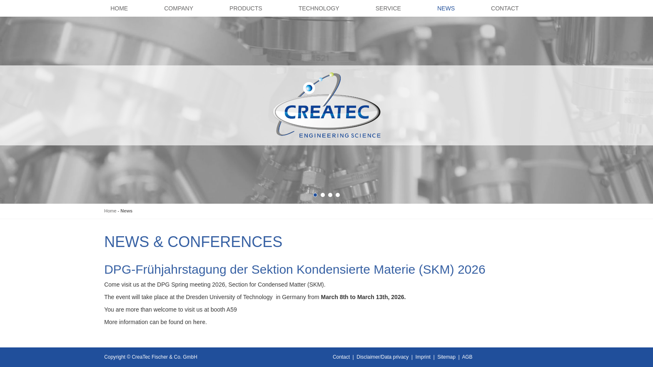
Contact (341, 357)
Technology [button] (319, 8)
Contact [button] (505, 8)
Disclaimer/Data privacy (382, 357)
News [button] (446, 8)
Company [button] (178, 8)
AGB (467, 357)
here (199, 322)
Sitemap (446, 357)
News (126, 210)
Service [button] (388, 8)
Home (110, 210)
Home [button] (119, 8)
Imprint (423, 357)
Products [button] (245, 8)
